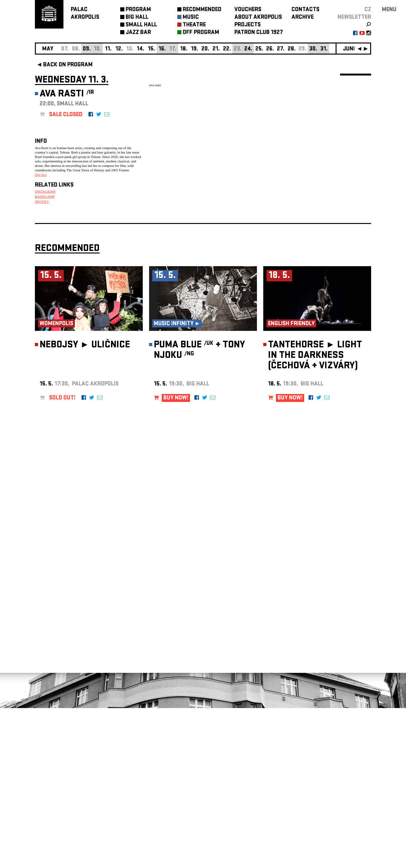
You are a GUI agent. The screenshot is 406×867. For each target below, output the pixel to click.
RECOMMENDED (202, 10)
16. (162, 49)
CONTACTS (305, 10)
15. (151, 49)
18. (183, 49)
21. (216, 49)
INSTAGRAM (45, 191)
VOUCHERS (247, 10)
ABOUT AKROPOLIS (258, 17)
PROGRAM (138, 10)
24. (248, 49)
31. (324, 49)
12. (119, 49)
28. (292, 49)
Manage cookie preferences (59, 780)
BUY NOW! (175, 557)
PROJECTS (247, 25)
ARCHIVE (302, 17)
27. (281, 49)
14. (140, 49)
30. (313, 49)
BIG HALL (137, 17)
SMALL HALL (141, 25)
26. (270, 49)
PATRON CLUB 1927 (258, 32)
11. (108, 49)
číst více (40, 174)
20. (205, 49)
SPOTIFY (42, 201)
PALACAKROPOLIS (85, 13)
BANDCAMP (45, 196)
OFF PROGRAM (201, 32)
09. (87, 49)
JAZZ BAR (138, 32)
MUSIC (191, 17)
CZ (367, 10)
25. (259, 49)
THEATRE (194, 25)
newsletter (354, 17)
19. (194, 49)
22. (227, 49)
